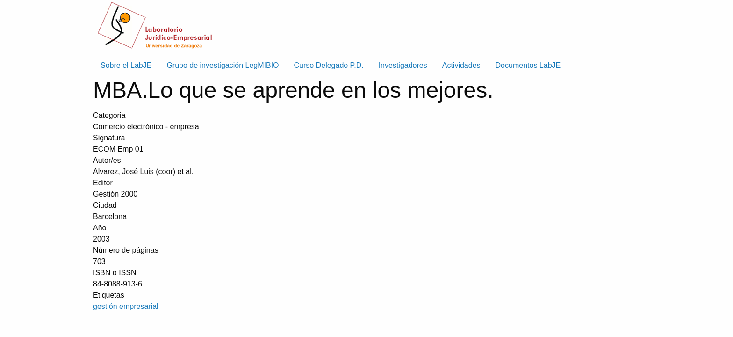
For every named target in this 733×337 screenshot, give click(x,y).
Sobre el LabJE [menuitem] (126, 65)
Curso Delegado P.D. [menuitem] (329, 65)
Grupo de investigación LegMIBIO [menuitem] (222, 65)
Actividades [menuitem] (461, 65)
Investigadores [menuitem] (403, 65)
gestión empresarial (125, 306)
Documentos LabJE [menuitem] (528, 65)
